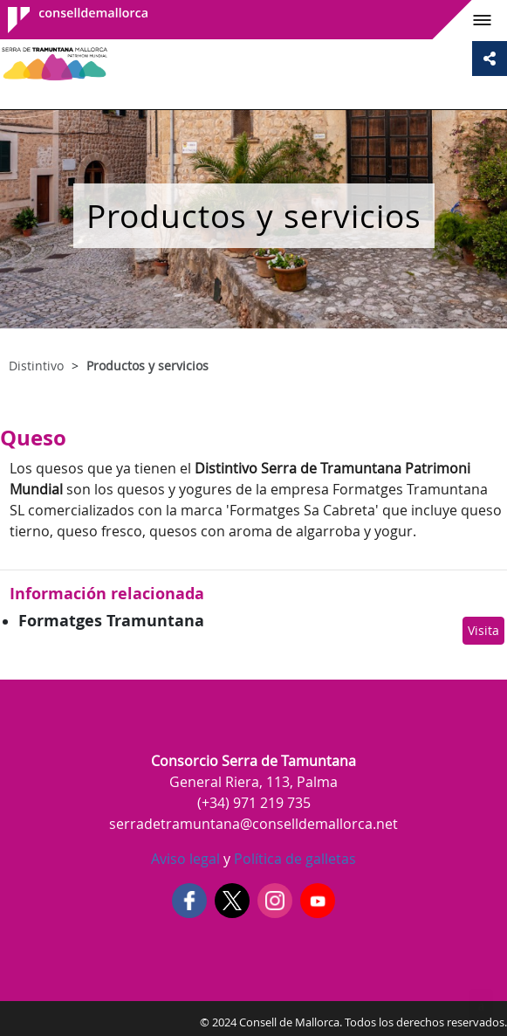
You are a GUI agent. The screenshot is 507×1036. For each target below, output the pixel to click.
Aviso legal (185, 858)
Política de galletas (293, 858)
